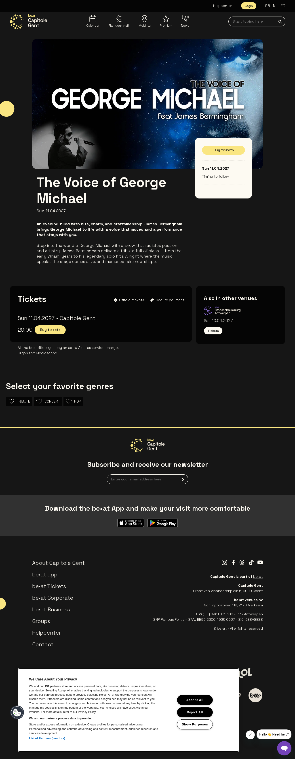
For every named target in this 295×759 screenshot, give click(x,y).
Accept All (194, 700)
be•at (258, 576)
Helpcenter (222, 5)
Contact (42, 644)
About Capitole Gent (58, 562)
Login (249, 6)
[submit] (280, 21)
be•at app (44, 574)
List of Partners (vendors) (47, 738)
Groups (41, 621)
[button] (17, 712)
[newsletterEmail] (147, 479)
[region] (128, 710)
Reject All (195, 712)
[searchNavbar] (256, 21)
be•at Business (51, 609)
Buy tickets (223, 150)
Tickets (213, 331)
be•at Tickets (49, 586)
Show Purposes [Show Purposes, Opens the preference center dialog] (195, 724)
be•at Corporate (52, 597)
